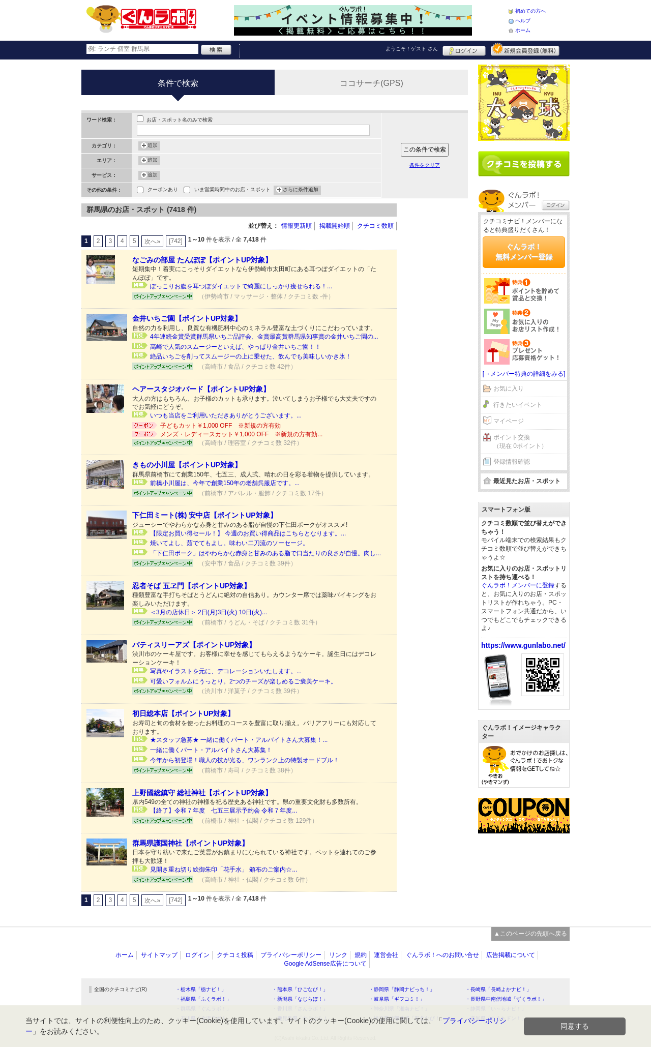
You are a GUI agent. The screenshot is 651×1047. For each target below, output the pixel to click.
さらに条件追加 (300, 190)
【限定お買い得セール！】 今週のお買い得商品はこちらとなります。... (248, 533)
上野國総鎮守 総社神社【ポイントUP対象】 (202, 793)
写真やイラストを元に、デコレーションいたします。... (226, 671)
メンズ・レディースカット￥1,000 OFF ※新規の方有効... (241, 434)
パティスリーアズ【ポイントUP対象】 (194, 645)
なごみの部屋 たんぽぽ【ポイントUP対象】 (202, 260)
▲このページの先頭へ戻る (530, 933)
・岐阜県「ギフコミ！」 (397, 999)
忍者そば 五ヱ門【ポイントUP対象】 (191, 586)
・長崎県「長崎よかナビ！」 (498, 989)
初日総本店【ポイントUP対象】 (183, 713)
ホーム (522, 30)
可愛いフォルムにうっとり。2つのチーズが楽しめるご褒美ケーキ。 (243, 681)
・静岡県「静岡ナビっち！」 (402, 989)
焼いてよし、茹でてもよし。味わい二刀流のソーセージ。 (229, 543)
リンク (338, 955)
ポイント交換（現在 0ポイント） (520, 442)
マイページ (508, 421)
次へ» (152, 241)
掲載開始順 (334, 225)
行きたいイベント (517, 404)
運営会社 (386, 955)
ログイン (464, 49)
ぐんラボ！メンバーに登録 (517, 585)
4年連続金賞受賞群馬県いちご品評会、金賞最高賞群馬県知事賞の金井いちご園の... (264, 336)
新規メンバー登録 (525, 49)
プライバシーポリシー (290, 955)
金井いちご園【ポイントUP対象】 (187, 318)
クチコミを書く (524, 163)
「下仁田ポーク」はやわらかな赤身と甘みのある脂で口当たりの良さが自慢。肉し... (265, 553)
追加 (152, 145)
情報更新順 (296, 225)
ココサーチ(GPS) (371, 83)
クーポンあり (162, 190)
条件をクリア (424, 165)
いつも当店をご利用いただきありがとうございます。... (226, 415)
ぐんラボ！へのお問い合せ (442, 955)
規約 (360, 955)
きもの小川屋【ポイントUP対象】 (187, 465)
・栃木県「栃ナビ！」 (200, 989)
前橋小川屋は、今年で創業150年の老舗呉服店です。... (225, 483)
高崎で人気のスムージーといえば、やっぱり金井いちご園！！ (235, 346)
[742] (176, 241)
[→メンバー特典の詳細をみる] (524, 373)
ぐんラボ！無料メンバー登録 (523, 252)
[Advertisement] (437, 355)
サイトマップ (159, 955)
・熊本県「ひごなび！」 (300, 989)
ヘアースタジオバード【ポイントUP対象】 (201, 389)
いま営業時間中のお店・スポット (232, 190)
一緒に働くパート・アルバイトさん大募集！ (211, 750)
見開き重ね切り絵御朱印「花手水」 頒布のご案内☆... (223, 869)
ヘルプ (522, 20)
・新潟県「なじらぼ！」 (300, 999)
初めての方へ (530, 11)
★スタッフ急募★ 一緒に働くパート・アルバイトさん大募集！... (239, 739)
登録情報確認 (511, 461)
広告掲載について (510, 955)
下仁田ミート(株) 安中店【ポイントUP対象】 (204, 515)
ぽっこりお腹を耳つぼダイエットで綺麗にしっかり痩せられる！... (241, 286)
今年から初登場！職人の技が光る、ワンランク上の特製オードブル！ (244, 760)
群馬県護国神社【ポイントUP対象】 (190, 843)
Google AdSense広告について (325, 963)
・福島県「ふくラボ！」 (203, 999)
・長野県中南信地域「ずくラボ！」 (506, 999)
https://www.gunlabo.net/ (523, 645)
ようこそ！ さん (412, 48)
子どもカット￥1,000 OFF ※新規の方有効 (220, 425)
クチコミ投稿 (235, 955)
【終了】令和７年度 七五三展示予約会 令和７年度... (223, 810)
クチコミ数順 (375, 225)
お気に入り (508, 388)
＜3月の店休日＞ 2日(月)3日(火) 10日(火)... (208, 612)
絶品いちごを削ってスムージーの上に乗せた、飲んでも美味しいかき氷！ (250, 356)
